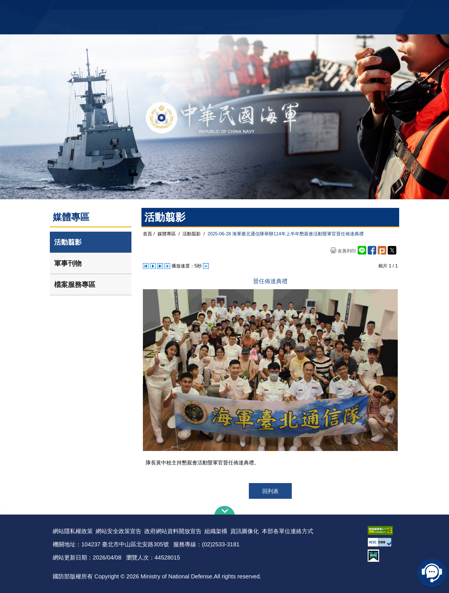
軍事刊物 (68, 263)
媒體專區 (166, 233)
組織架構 (215, 531)
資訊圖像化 (244, 531)
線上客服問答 (432, 573)
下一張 (160, 266)
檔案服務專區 (74, 284)
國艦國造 (346, 7)
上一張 (146, 266)
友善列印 (347, 251)
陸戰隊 (364, 7)
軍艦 (331, 7)
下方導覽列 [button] (224, 510)
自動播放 (153, 266)
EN (236, 7)
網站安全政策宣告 (118, 531)
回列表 (270, 491)
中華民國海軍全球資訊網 (140, 7)
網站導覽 (222, 7)
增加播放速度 (167, 266)
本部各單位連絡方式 (287, 531)
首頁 (147, 233)
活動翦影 (68, 242)
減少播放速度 (206, 266)
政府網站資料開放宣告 (173, 531)
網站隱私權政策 (73, 531)
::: (2, 504)
